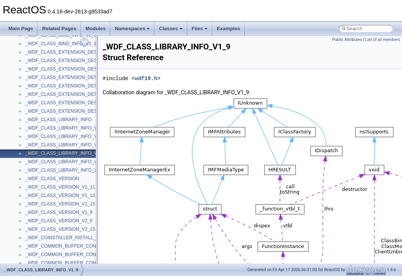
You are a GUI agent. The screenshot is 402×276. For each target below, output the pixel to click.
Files (200, 28)
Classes (170, 28)
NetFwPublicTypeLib (46, 84)
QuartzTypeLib (40, 118)
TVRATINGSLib (41, 236)
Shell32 (33, 152)
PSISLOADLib (39, 101)
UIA (29, 245)
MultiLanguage (40, 68)
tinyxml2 (33, 211)
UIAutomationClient (45, 261)
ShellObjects (38, 160)
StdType (33, 186)
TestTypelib (36, 202)
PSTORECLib (39, 110)
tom (29, 219)
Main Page (20, 28)
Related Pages (59, 28)
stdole (31, 177)
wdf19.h (146, 78)
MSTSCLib (36, 42)
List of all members (382, 39)
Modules (95, 28)
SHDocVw (35, 143)
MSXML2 (34, 59)
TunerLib (34, 228)
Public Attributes (347, 39)
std (28, 169)
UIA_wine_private (43, 253)
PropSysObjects (41, 93)
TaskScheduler (40, 194)
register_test (38, 127)
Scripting (34, 135)
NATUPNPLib (39, 76)
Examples (228, 28)
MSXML (33, 51)
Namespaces (132, 28)
